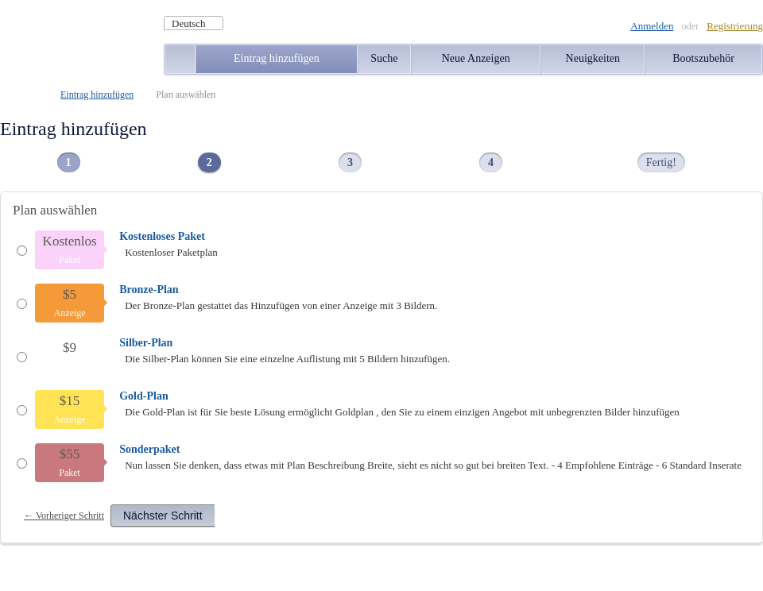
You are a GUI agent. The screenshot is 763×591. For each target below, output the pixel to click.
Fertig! (661, 162)
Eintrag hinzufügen (277, 58)
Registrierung (735, 26)
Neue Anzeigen (476, 58)
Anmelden (651, 26)
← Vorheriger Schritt (64, 515)
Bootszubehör (703, 58)
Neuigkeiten (593, 58)
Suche (383, 58)
